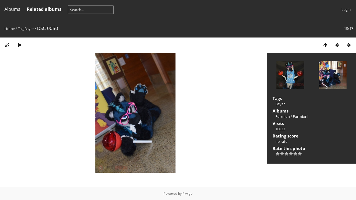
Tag (21, 28)
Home (9, 28)
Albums (12, 9)
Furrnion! (300, 116)
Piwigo (187, 193)
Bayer (29, 28)
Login (346, 9)
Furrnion (282, 116)
